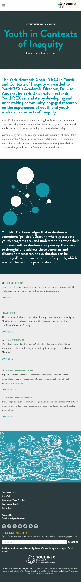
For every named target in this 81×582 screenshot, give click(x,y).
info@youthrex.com (16, 518)
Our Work (6, 496)
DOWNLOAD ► (9, 297)
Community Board (10, 504)
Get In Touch (7, 508)
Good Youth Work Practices (14, 500)
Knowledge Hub (9, 492)
